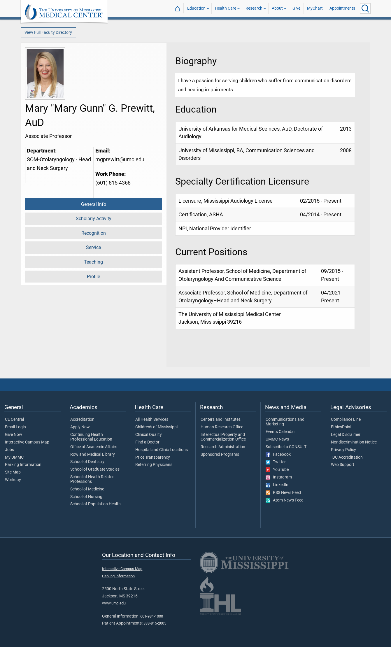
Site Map (13, 472)
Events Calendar (280, 431)
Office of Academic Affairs (93, 447)
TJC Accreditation (347, 457)
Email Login (15, 427)
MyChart (315, 8)
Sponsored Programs (220, 454)
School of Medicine (87, 489)
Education (196, 8)
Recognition (93, 233)
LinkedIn (277, 485)
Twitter (276, 462)
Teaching (93, 262)
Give (296, 8)
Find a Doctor (147, 442)
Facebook (278, 454)
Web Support (342, 464)
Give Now (13, 434)
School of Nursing (86, 497)
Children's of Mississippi (156, 427)
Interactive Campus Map (27, 442)
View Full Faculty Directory (48, 32)
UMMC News (277, 439)
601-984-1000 (151, 616)
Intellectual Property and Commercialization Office (223, 437)
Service (93, 247)
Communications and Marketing (285, 422)
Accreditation (82, 419)
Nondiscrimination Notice (354, 442)
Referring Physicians (153, 464)
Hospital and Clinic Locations (161, 450)
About (277, 8)
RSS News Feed (283, 492)
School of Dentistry (87, 462)
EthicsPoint (341, 427)
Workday (13, 480)
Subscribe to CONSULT (286, 447)
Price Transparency (152, 457)
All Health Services (151, 419)
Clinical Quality (148, 434)
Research (254, 8)
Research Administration (223, 447)
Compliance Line (346, 419)
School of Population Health (95, 504)
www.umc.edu (114, 603)
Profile (93, 276)
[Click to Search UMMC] (365, 8)
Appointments (342, 8)
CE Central (14, 419)
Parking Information (23, 464)
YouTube (277, 469)
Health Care (225, 8)
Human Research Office (222, 427)
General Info (93, 204)
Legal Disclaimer (345, 434)
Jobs (9, 450)
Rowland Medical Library (92, 454)
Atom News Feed (285, 500)
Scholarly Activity (93, 218)
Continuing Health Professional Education (91, 437)
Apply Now (80, 427)
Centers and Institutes (221, 419)
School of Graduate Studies (95, 469)
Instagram (279, 477)
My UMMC (14, 457)
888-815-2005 (154, 623)
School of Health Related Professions (92, 479)
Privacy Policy (343, 450)
